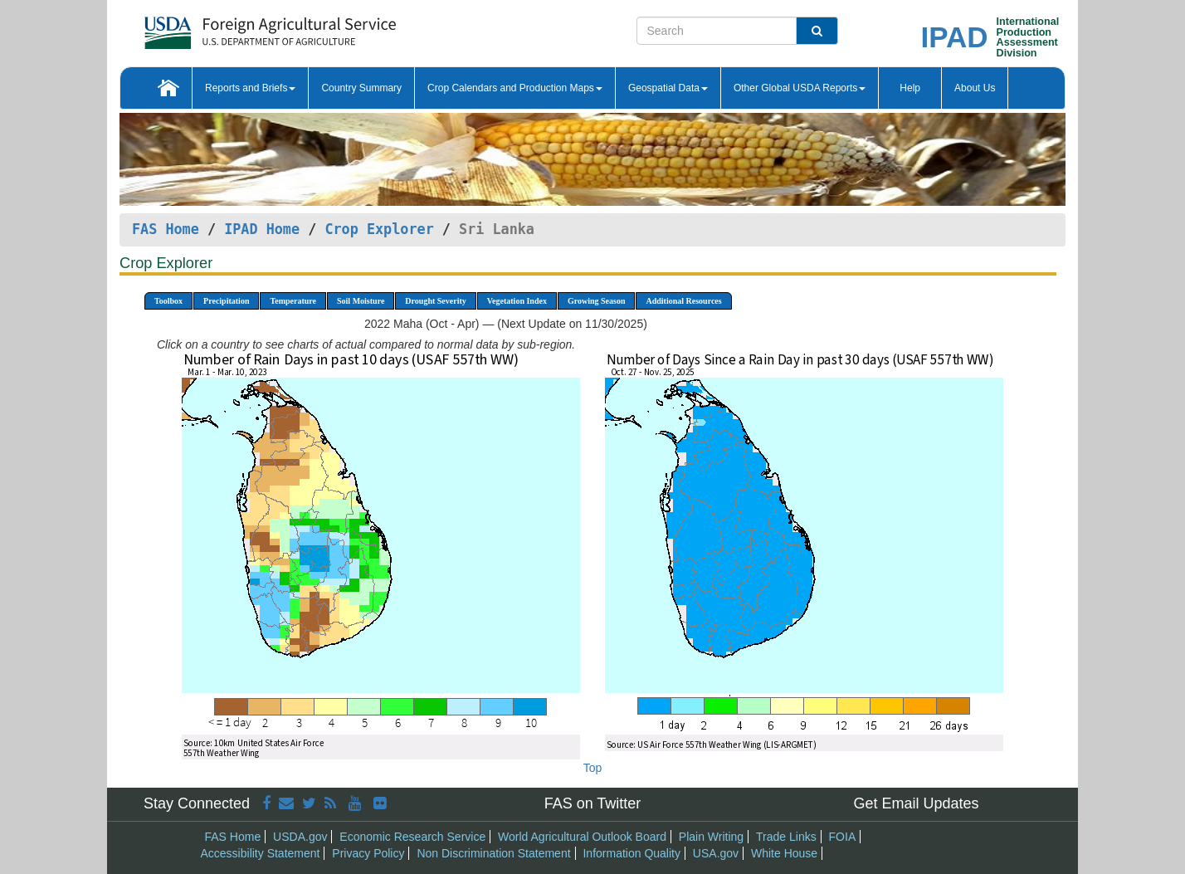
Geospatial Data (668, 88)
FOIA (842, 836)
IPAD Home (262, 229)
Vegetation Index (517, 300)
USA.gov (716, 853)
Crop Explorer (378, 229)
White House (784, 853)
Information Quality (631, 853)
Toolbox (168, 300)
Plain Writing (711, 836)
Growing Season (597, 300)
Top (592, 767)
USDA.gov (300, 836)
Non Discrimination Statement (493, 853)
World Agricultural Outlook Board (582, 836)
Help (910, 88)
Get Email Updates (915, 803)
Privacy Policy (368, 853)
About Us (974, 88)
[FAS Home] (228, 27)
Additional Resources (683, 300)
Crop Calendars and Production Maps (514, 88)
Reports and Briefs (250, 88)
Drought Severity (435, 300)
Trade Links (786, 836)
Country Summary (361, 88)
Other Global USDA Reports (800, 88)
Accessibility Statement (260, 853)
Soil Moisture (360, 300)
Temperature (293, 300)
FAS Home (165, 229)
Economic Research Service (412, 836)
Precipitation (226, 300)
